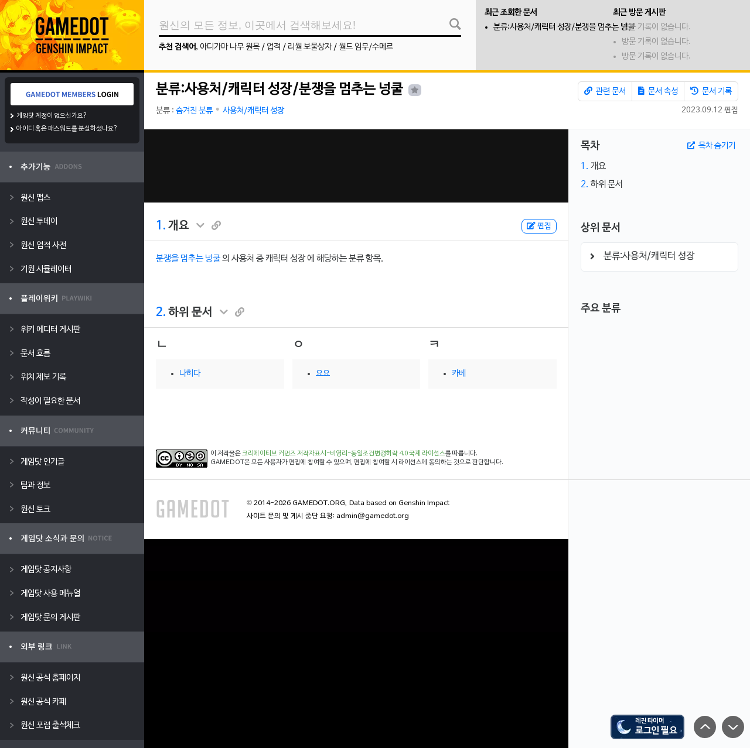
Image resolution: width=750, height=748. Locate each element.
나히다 (189, 373)
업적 (274, 47)
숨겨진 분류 (194, 111)
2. (161, 312)
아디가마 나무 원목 (230, 47)
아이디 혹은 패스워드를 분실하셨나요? (67, 128)
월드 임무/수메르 (366, 47)
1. (161, 225)
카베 (459, 373)
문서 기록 (711, 91)
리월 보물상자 (310, 47)
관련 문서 (605, 91)
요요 (323, 373)
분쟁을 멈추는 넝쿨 (188, 258)
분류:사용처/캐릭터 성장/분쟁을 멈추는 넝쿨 (564, 27)
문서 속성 (658, 91)
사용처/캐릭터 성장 (253, 111)
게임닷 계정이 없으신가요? (51, 115)
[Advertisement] (356, 166)
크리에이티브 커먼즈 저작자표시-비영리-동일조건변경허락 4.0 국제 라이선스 (343, 453)
